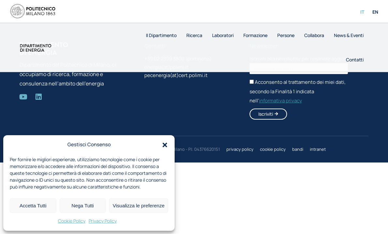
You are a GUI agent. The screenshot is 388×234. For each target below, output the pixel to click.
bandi (297, 149)
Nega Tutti (83, 205)
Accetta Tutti (33, 205)
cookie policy (273, 149)
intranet (318, 149)
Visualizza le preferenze (139, 205)
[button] (165, 145)
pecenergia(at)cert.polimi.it (176, 75)
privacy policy (239, 149)
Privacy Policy (103, 221)
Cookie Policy (71, 221)
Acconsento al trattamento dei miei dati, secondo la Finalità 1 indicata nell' (298, 91)
